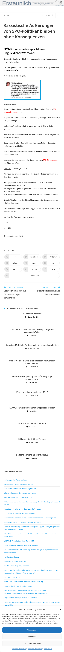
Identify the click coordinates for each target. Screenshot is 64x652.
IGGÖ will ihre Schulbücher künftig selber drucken (32, 407)
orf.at (17, 174)
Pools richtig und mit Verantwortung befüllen (20, 488)
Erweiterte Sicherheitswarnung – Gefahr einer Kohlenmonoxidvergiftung (30, 518)
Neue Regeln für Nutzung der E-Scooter (18, 497)
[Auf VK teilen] (51, 263)
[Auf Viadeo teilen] (51, 269)
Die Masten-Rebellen (31, 313)
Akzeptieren (32, 630)
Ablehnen (32, 636)
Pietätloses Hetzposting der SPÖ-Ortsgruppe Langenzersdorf (32, 377)
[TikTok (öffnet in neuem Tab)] (52, 15)
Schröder (7, 168)
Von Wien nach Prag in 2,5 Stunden (16, 566)
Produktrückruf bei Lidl (12, 577)
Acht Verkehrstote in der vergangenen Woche (20, 493)
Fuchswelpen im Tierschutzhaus (15, 480)
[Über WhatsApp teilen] (32, 275)
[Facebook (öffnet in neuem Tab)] (45, 15)
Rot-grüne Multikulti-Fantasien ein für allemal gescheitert (32, 345)
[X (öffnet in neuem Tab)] (42, 15)
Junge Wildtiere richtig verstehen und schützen (20, 598)
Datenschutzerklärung (19, 649)
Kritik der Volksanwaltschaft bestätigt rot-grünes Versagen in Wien (31, 330)
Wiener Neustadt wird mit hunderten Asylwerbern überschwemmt (32, 362)
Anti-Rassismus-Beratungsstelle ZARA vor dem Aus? (22, 522)
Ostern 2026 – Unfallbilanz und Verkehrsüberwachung (23, 582)
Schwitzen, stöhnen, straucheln (15, 561)
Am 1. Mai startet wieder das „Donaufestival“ (20, 513)
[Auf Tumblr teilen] (32, 269)
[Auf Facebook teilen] (32, 256)
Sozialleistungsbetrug (11, 557)
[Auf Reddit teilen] (13, 269)
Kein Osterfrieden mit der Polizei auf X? (18, 586)
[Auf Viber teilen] (32, 263)
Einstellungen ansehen (32, 643)
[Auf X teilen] (13, 256)
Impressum (48, 649)
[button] (60, 609)
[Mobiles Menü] (5, 15)
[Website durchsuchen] (58, 15)
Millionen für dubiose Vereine (32, 439)
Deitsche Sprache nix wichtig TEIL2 (32, 454)
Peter (18, 163)
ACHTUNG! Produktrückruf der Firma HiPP (19, 541)
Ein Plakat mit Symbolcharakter (32, 423)
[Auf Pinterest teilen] (51, 256)
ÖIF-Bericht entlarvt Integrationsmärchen (18, 484)
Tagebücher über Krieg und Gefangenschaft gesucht (22, 509)
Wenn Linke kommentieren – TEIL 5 (32, 392)
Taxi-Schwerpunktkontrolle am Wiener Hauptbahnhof (23, 545)
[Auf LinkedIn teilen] (13, 263)
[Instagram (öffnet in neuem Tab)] (49, 15)
